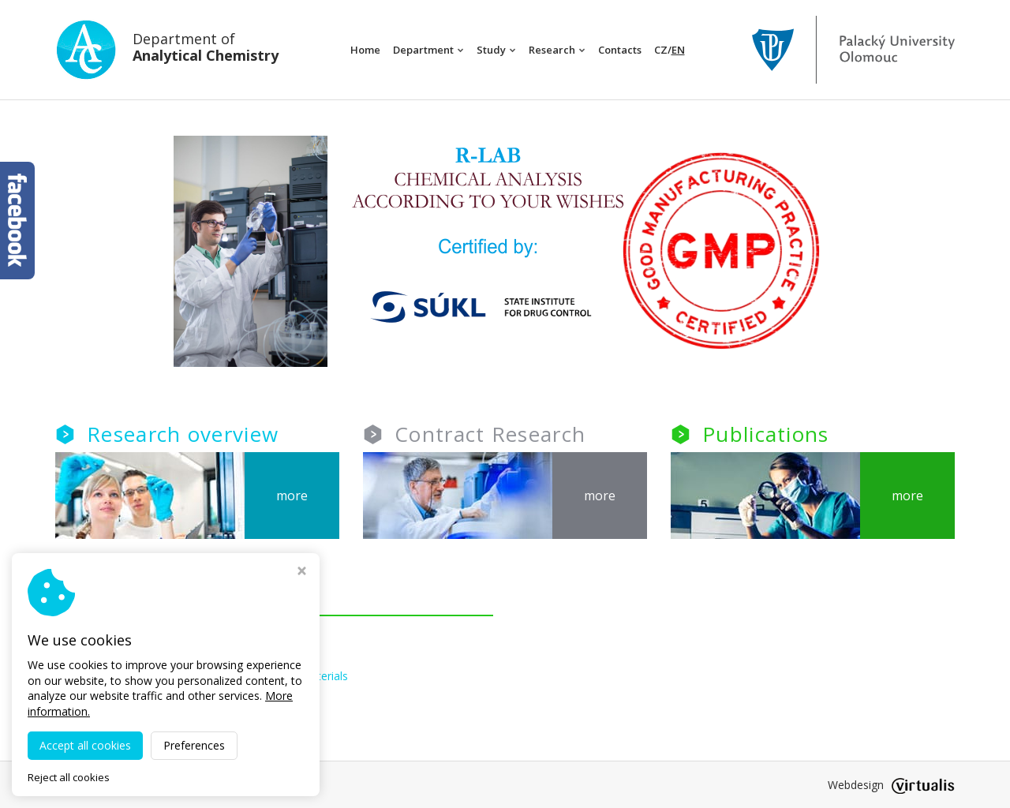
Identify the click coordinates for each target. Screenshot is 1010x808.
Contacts (620, 50)
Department (428, 50)
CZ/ (669, 50)
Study (496, 50)
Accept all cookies (85, 745)
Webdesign (891, 784)
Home (365, 50)
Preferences (194, 745)
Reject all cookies (69, 777)
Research (557, 50)
